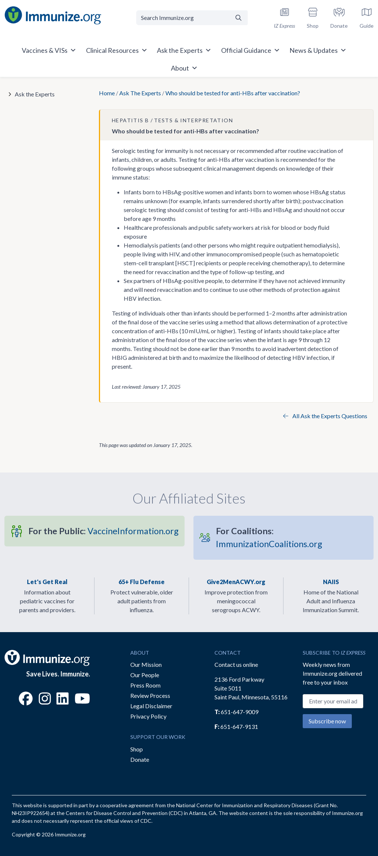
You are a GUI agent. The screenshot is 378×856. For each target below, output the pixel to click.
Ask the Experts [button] (184, 50)
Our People (144, 674)
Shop (136, 749)
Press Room (145, 685)
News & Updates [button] (318, 50)
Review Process (150, 695)
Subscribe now (327, 720)
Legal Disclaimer (151, 705)
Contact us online (236, 664)
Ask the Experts (35, 94)
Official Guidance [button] (250, 50)
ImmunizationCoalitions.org (269, 537)
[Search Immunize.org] (182, 17)
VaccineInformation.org (103, 531)
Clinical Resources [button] (117, 50)
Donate (139, 759)
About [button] (184, 68)
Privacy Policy (148, 716)
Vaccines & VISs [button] (49, 50)
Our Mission (146, 664)
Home (107, 92)
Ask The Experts (140, 92)
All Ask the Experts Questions (325, 415)
